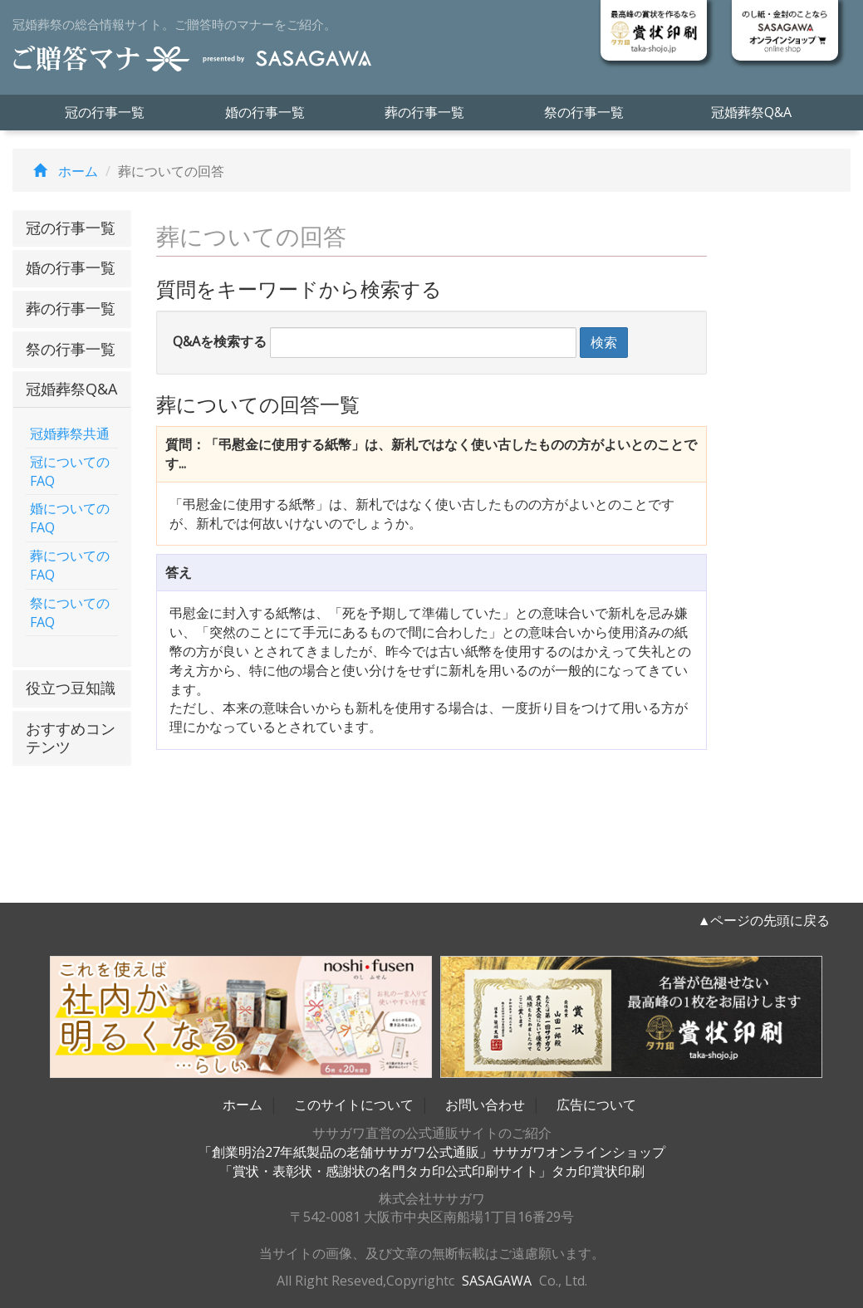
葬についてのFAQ (70, 565)
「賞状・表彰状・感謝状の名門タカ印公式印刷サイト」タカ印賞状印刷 (432, 1171)
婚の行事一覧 (265, 112)
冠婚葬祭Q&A (751, 112)
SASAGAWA (497, 1280)
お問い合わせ (485, 1104)
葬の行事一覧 (424, 112)
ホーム (61, 171)
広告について (596, 1104)
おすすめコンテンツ (70, 737)
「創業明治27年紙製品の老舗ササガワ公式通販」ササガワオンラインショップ (432, 1152)
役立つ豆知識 (70, 688)
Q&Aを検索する (220, 341)
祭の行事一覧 (584, 112)
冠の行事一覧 (105, 112)
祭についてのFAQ (70, 612)
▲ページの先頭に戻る (764, 920)
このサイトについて (354, 1104)
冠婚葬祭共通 (70, 433)
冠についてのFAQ (70, 471)
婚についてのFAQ (70, 517)
